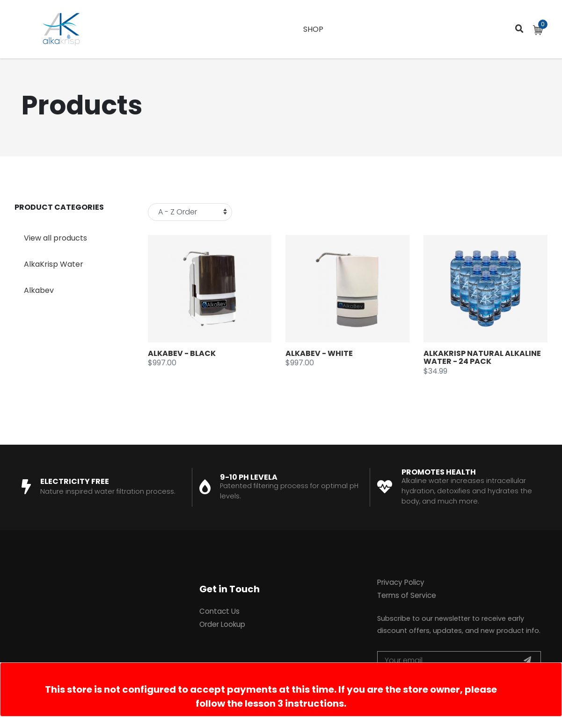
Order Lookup (222, 624)
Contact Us (219, 611)
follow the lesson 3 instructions (270, 703)
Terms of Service (406, 595)
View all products (55, 238)
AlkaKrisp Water (53, 264)
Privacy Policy (400, 582)
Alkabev (39, 290)
